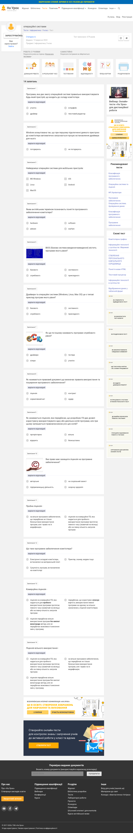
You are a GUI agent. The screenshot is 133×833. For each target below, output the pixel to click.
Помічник (54, 8)
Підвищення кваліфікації (74, 8)
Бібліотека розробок (77, 791)
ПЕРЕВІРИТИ (94, 774)
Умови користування (26, 828)
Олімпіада (103, 8)
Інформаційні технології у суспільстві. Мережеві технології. (119, 247)
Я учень (111, 17)
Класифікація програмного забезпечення (114, 214)
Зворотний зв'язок (12, 798)
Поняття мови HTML (117, 269)
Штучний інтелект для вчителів (82, 810)
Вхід (118, 17)
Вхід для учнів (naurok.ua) (112, 788)
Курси (37, 798)
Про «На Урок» (8, 788)
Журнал (25, 8)
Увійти (11, 46)
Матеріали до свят (109, 791)
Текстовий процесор (117, 275)
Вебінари (39, 791)
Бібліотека (35, 8)
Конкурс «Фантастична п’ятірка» (116, 795)
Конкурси (92, 8)
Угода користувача (9, 828)
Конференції (40, 795)
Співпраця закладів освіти (13, 791)
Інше (112, 8)
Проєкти (72, 801)
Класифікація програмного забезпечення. (115, 176)
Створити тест (43, 745)
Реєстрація (127, 17)
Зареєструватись (12, 36)
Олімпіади (72, 807)
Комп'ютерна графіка (118, 239)
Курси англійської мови (78, 814)
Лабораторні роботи (77, 798)
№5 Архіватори (115, 192)
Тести (44, 8)
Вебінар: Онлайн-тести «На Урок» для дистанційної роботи (118, 106)
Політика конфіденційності (46, 828)
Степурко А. (31, 37)
